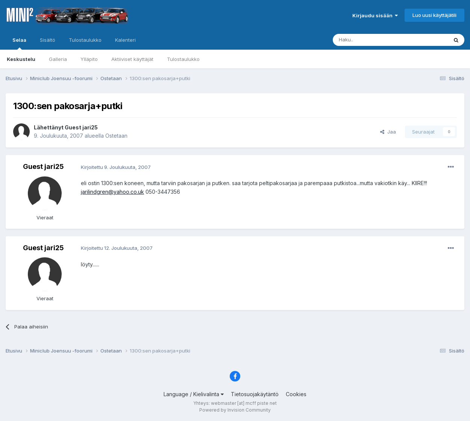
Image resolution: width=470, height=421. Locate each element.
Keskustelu (21, 59)
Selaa (19, 43)
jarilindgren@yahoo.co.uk (112, 191)
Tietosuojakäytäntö (255, 394)
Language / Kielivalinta (194, 394)
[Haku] (371, 40)
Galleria (58, 59)
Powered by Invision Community (235, 410)
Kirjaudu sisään (375, 15)
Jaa (388, 132)
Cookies (296, 394)
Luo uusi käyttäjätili (434, 15)
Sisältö (47, 40)
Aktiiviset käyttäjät (132, 59)
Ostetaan (116, 135)
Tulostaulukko (183, 59)
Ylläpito (89, 59)
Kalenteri (125, 40)
